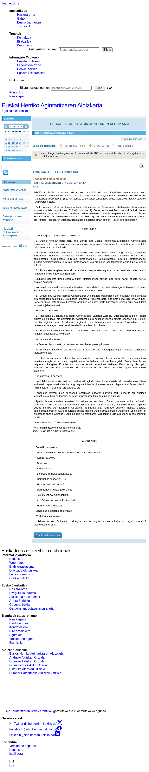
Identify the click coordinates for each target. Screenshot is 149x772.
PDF (75, 146)
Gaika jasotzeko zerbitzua (12, 218)
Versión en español (22, 746)
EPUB (101, 146)
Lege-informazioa (29, 65)
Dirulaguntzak (18, 623)
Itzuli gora (16, 753)
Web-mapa (24, 45)
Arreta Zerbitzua (20, 600)
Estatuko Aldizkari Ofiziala (27, 669)
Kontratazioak (18, 627)
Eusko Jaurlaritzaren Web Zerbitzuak (27, 711)
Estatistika (16, 642)
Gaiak (21, 18)
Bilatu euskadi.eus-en (42, 49)
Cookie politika (27, 69)
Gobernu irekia (19, 604)
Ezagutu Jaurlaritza (22, 593)
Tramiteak (24, 26)
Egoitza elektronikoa (15, 110)
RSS (23, 246)
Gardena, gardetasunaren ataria (31, 608)
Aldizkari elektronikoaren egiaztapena (12, 232)
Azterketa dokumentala (48, 535)
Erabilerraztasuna (29, 61)
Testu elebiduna (124, 146)
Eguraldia (16, 635)
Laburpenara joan (133, 139)
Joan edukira (10, 3)
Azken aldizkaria (9, 246)
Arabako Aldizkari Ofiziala (26, 657)
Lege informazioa (21, 574)
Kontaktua (24, 37)
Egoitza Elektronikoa (31, 73)
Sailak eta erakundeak (24, 597)
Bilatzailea (24, 41)
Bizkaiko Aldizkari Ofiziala (26, 661)
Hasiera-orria (26, 14)
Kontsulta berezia (13, 198)
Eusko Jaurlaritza (29, 22)
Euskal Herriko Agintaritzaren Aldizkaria (52, 105)
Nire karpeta (17, 96)
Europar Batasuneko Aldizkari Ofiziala (35, 673)
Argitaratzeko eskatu (15, 190)
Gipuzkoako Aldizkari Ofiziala (29, 665)
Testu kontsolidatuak (15, 207)
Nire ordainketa (19, 631)
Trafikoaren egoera (22, 638)
